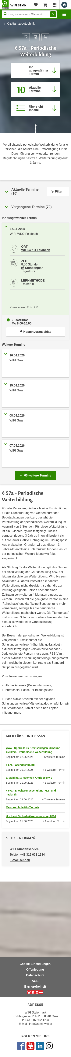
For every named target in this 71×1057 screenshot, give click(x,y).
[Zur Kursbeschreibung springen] (35, 108)
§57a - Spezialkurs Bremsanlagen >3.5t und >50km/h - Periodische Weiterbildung (33, 750)
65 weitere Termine (36, 474)
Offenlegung (35, 969)
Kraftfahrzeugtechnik (21, 23)
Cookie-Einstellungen (35, 963)
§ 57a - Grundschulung (20, 764)
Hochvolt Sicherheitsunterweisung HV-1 (31, 816)
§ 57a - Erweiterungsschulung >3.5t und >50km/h (31, 792)
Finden (53, 14)
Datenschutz (35, 975)
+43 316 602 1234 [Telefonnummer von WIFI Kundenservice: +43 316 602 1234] (32, 854)
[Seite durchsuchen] (29, 14)
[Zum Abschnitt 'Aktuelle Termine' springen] (35, 89)
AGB (35, 980)
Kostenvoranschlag (35, 331)
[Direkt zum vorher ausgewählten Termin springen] (35, 70)
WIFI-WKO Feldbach (35, 250)
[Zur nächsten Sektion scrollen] (35, 129)
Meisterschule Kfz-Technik (22, 807)
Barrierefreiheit (35, 986)
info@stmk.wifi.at (40, 1023)
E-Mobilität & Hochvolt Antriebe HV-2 (29, 777)
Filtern (57, 191)
